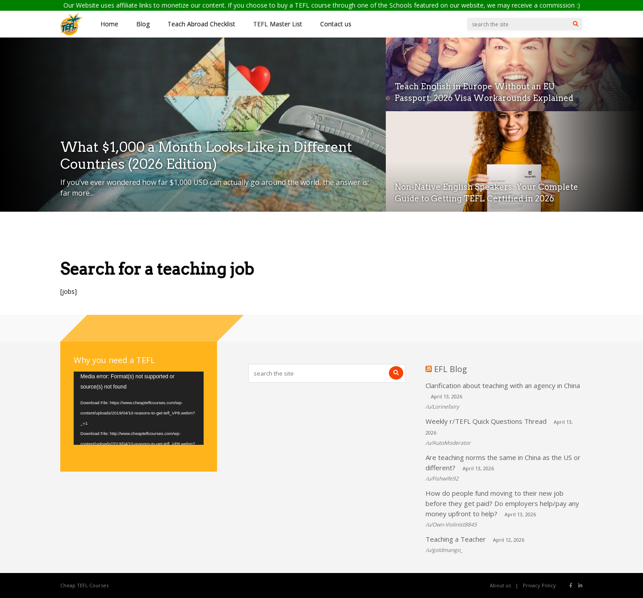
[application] (139, 408)
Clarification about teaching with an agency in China (503, 385)
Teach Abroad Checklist (201, 24)
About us (500, 585)
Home (109, 24)
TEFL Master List (277, 24)
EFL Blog (450, 369)
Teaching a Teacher (456, 539)
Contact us (335, 24)
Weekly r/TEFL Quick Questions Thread (486, 421)
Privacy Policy (539, 585)
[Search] (575, 24)
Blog (143, 24)
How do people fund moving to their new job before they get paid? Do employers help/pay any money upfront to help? (502, 503)
